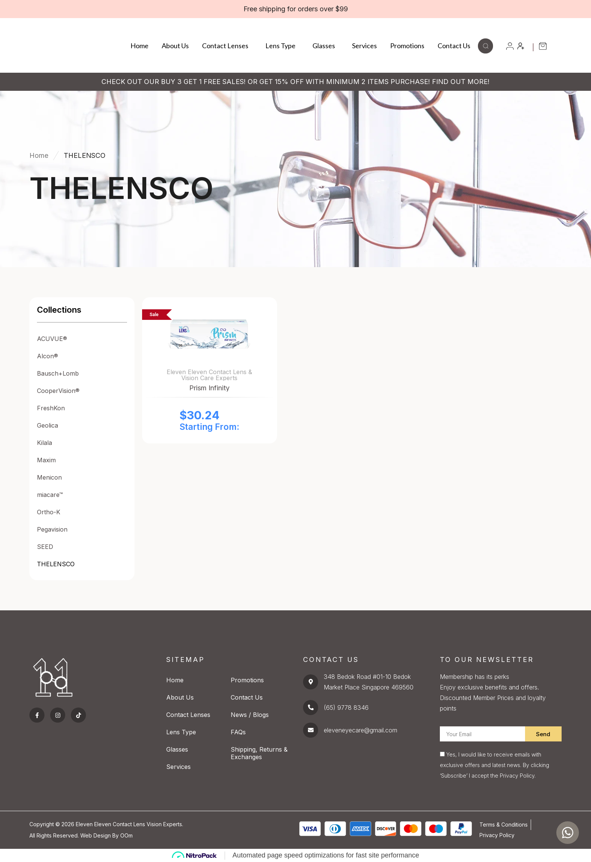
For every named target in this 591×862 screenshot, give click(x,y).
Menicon (49, 477)
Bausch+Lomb (58, 373)
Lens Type (282, 45)
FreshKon (51, 408)
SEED (45, 546)
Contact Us (454, 45)
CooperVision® (58, 390)
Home (139, 45)
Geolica (47, 425)
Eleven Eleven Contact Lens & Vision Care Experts (209, 375)
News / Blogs (250, 714)
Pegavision (52, 529)
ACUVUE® (52, 338)
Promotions (407, 45)
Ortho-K (48, 512)
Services (364, 45)
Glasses (325, 45)
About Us (175, 45)
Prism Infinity (209, 388)
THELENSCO (56, 564)
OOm (126, 835)
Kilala (44, 442)
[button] (485, 51)
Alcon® (47, 356)
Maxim (46, 460)
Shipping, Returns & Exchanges (259, 753)
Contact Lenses (227, 45)
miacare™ (50, 494)
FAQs (238, 732)
